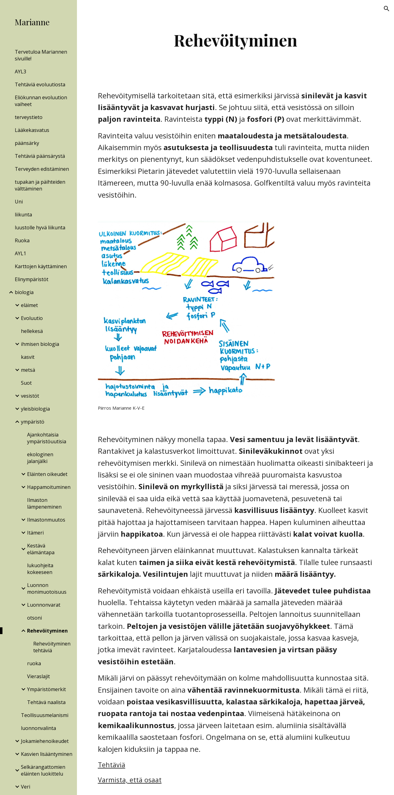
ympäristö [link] (32, 421)
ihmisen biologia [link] (40, 344)
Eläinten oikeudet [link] (47, 474)
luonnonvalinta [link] (38, 728)
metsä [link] (28, 370)
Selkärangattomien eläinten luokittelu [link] (43, 770)
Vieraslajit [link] (38, 676)
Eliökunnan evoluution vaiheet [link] (41, 101)
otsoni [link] (34, 617)
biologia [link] (24, 292)
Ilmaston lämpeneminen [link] (44, 503)
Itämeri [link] (35, 532)
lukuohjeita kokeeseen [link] (40, 569)
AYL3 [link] (20, 71)
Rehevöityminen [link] (47, 630)
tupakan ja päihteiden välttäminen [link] (40, 185)
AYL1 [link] (20, 253)
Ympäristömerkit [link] (46, 689)
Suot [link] (26, 382)
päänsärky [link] (27, 143)
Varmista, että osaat (130, 779)
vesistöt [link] (30, 395)
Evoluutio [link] (32, 318)
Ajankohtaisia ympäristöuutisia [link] (46, 438)
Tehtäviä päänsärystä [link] (40, 156)
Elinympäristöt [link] (31, 279)
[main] (235, 40)
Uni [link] (19, 201)
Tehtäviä (111, 764)
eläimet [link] (29, 305)
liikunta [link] (23, 214)
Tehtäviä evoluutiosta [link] (40, 84)
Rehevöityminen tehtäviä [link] (51, 647)
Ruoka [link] (22, 240)
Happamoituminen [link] (48, 487)
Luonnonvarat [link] (43, 604)
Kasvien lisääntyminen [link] (46, 754)
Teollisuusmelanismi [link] (44, 715)
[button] (386, 8)
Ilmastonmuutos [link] (46, 519)
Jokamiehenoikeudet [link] (45, 741)
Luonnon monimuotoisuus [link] (46, 588)
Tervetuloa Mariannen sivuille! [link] (41, 55)
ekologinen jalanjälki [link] (40, 458)
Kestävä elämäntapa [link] (40, 549)
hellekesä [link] (32, 331)
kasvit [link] (27, 357)
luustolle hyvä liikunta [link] (40, 227)
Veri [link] (25, 786)
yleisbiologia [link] (35, 408)
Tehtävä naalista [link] (46, 702)
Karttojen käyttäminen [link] (41, 266)
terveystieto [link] (28, 117)
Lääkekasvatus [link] (32, 130)
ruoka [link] (34, 663)
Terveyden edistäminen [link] (42, 169)
